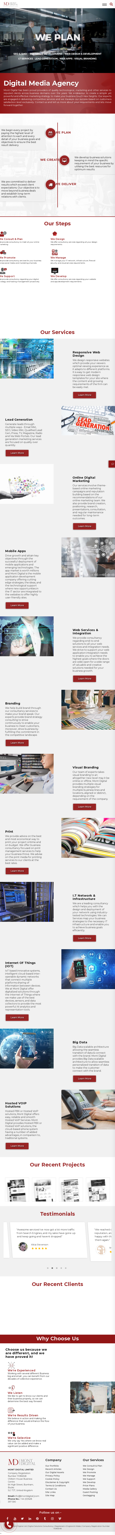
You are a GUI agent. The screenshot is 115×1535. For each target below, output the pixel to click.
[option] (17, 1190)
